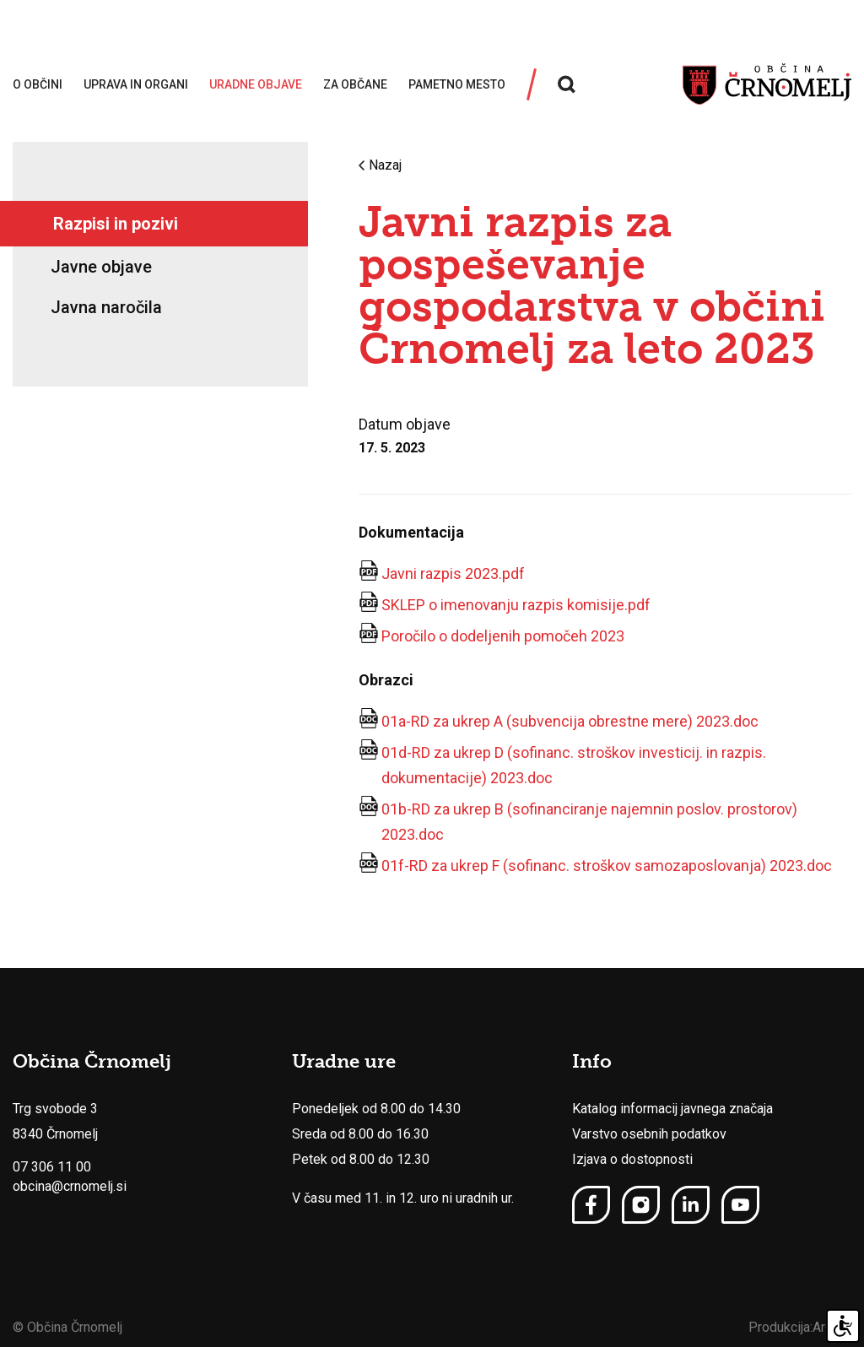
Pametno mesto (456, 84)
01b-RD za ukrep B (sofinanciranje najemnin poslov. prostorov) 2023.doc (589, 821)
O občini (37, 84)
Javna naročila (106, 307)
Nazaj (380, 165)
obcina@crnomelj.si (70, 1186)
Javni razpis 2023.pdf (453, 573)
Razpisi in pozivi (115, 224)
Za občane (355, 84)
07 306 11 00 (52, 1167)
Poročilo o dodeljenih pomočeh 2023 (502, 636)
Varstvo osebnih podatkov (649, 1134)
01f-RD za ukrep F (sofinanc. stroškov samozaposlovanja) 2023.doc (606, 865)
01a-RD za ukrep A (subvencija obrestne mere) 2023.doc (570, 721)
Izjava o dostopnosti (632, 1159)
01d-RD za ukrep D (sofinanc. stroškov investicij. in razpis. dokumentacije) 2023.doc (573, 765)
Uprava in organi (136, 84)
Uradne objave (255, 84)
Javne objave (101, 267)
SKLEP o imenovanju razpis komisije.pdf (516, 605)
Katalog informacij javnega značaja (672, 1109)
